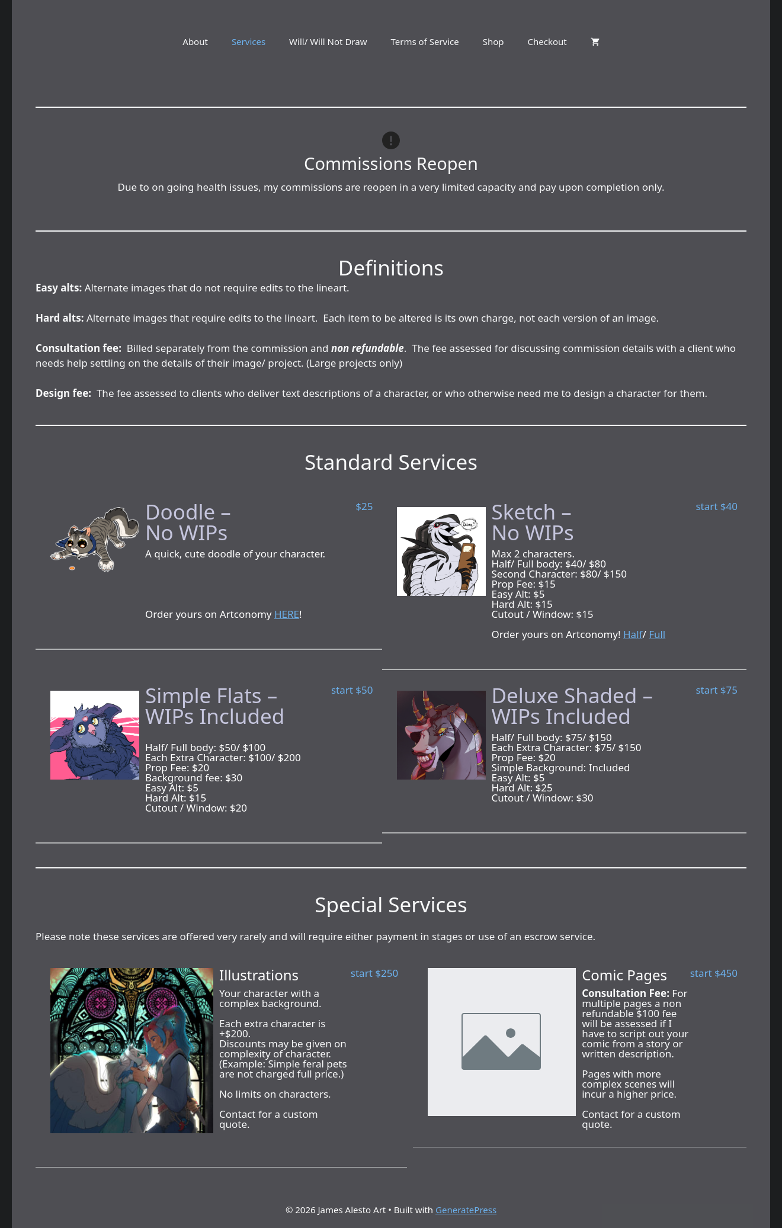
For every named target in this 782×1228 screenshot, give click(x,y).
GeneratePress (465, 1210)
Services (248, 41)
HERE (286, 614)
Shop (493, 41)
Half (632, 634)
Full (657, 634)
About (195, 41)
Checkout (547, 41)
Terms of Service (424, 41)
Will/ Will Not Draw (328, 41)
